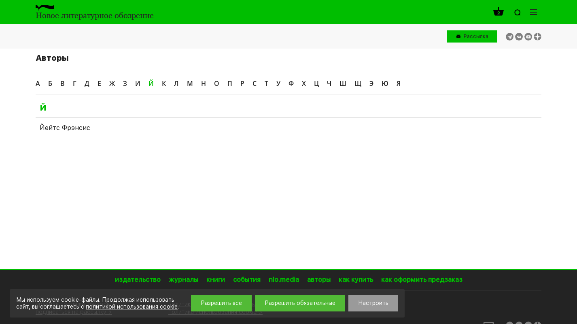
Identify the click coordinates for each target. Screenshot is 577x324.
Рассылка (476, 36)
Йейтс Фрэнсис (65, 128)
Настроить (373, 303)
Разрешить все (221, 303)
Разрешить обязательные (300, 303)
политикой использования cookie (132, 306)
